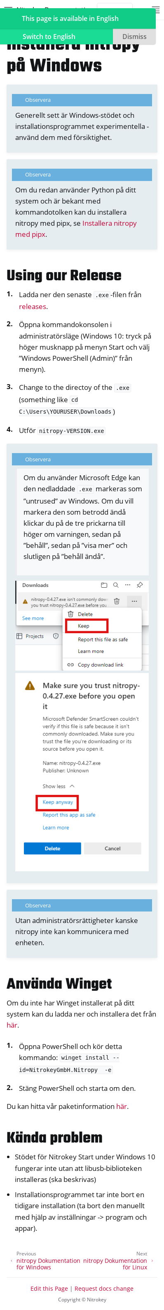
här (12, 1025)
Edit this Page (49, 1288)
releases (32, 306)
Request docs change (104, 1288)
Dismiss (134, 36)
